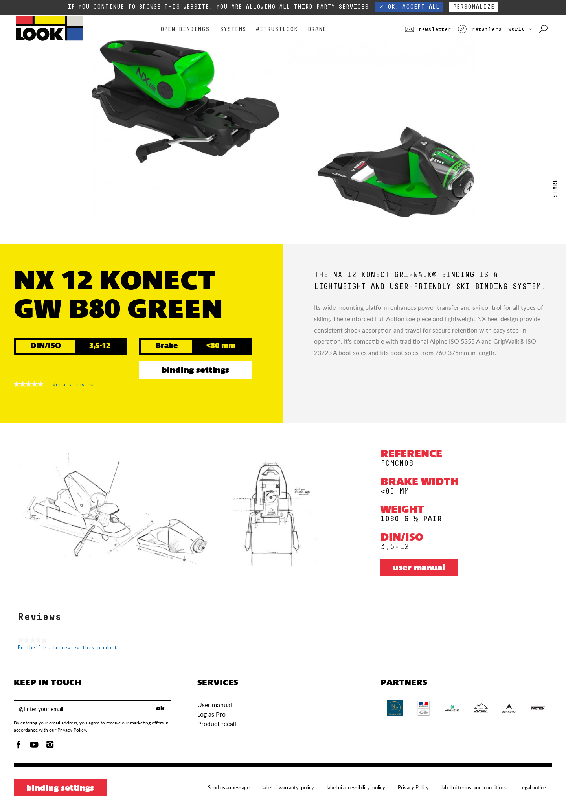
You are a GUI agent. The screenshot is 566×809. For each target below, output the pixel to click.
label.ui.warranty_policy (288, 787)
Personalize (473, 7)
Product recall (216, 723)
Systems (233, 29)
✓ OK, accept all (409, 7)
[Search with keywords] (543, 29)
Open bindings (184, 29)
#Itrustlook (277, 29)
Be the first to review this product (67, 648)
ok (160, 709)
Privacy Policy (413, 787)
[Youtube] (34, 746)
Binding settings (195, 371)
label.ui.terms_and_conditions (474, 787)
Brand (317, 29)
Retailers (480, 29)
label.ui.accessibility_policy (356, 787)
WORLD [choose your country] (520, 29)
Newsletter (428, 29)
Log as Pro (211, 714)
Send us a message (229, 787)
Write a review (73, 386)
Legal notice (532, 787)
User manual (419, 568)
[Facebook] (18, 746)
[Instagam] (50, 746)
